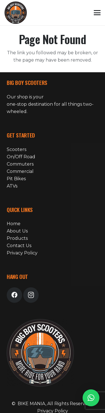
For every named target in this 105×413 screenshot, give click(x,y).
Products (17, 238)
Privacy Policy (22, 253)
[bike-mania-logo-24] (15, 12)
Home (13, 223)
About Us (17, 231)
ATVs (12, 186)
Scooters (16, 149)
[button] (97, 12)
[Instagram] (31, 295)
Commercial (20, 171)
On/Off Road (21, 156)
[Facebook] (14, 295)
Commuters (20, 164)
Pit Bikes (16, 178)
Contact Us (19, 245)
